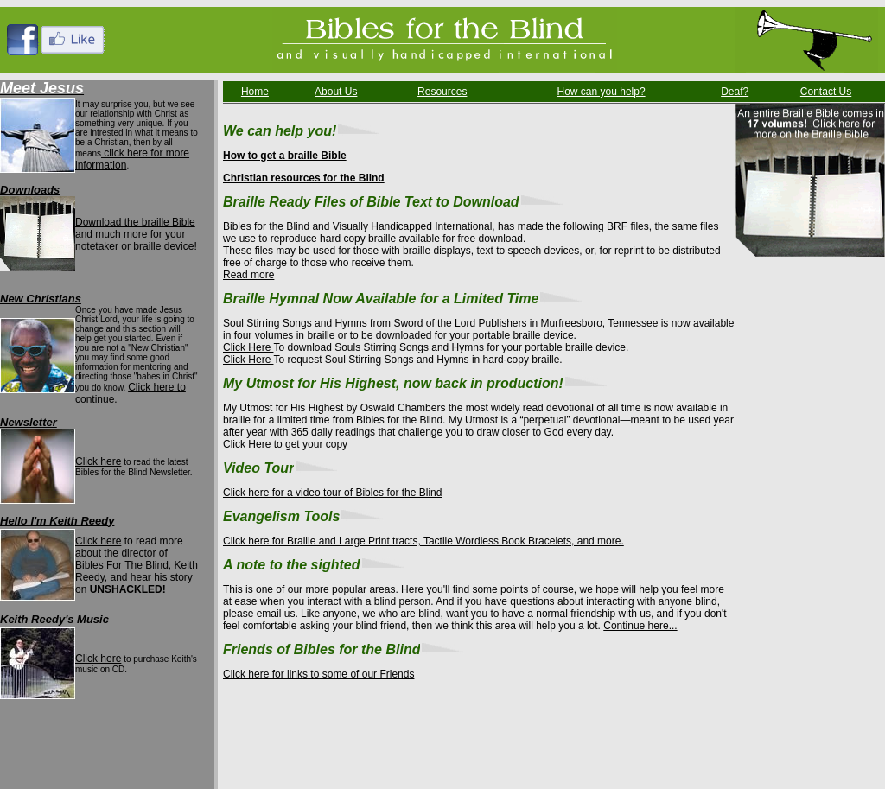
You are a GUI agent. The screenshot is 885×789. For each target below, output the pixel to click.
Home (255, 92)
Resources (442, 92)
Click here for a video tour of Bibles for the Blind (332, 493)
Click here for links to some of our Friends (318, 674)
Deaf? (734, 92)
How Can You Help (212, 738)
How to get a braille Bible (285, 156)
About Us (336, 92)
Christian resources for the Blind (304, 178)
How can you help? (601, 92)
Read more (248, 275)
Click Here (248, 347)
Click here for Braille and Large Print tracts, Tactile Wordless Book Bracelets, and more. (423, 541)
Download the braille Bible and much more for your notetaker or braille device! (136, 234)
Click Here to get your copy (285, 444)
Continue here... (640, 626)
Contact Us (825, 92)
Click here (98, 461)
